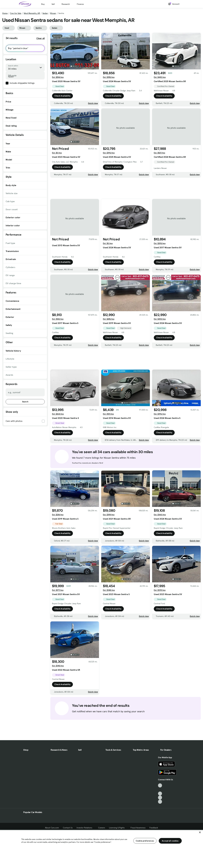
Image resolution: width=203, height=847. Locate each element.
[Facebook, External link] (160, 789)
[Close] (200, 832)
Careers (101, 827)
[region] (101, 838)
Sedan (45, 13)
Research (66, 4)
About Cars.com (52, 827)
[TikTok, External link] (160, 785)
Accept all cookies (170, 841)
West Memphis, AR (32, 13)
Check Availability (62, 96)
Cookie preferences (145, 841)
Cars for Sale (15, 13)
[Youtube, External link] (160, 794)
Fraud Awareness (138, 827)
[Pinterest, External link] (160, 802)
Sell (53, 4)
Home (5, 13)
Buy (43, 4)
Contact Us (68, 827)
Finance (80, 4)
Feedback (153, 827)
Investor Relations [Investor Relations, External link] (85, 827)
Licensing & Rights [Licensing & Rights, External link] (118, 827)
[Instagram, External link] (160, 798)
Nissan (53, 13)
